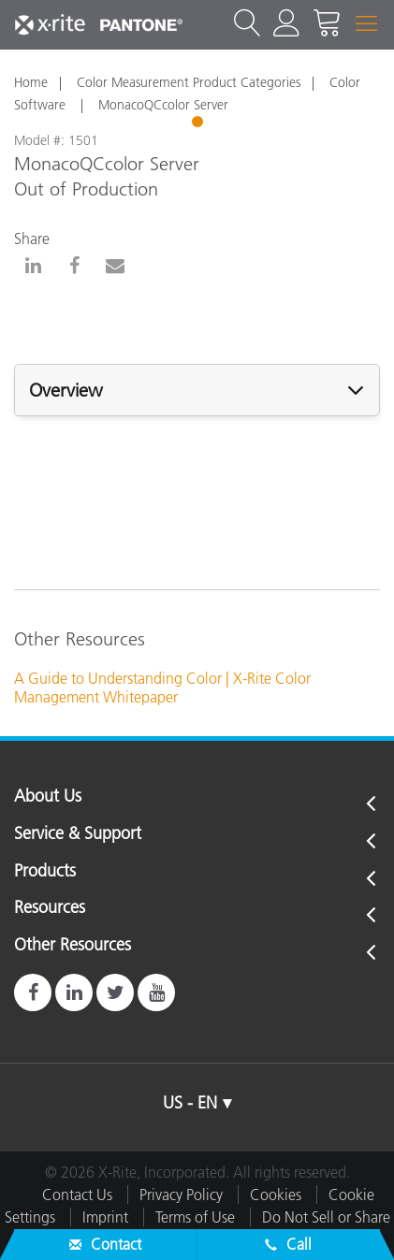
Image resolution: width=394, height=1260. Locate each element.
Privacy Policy (181, 1194)
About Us (47, 797)
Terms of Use (195, 1217)
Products (45, 871)
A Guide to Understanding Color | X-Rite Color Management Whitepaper (162, 688)
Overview (66, 390)
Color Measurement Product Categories (188, 82)
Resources (49, 908)
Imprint (105, 1217)
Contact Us (77, 1194)
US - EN (190, 1103)
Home (31, 82)
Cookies (275, 1194)
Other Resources (72, 945)
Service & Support (77, 834)
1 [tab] (199, 124)
